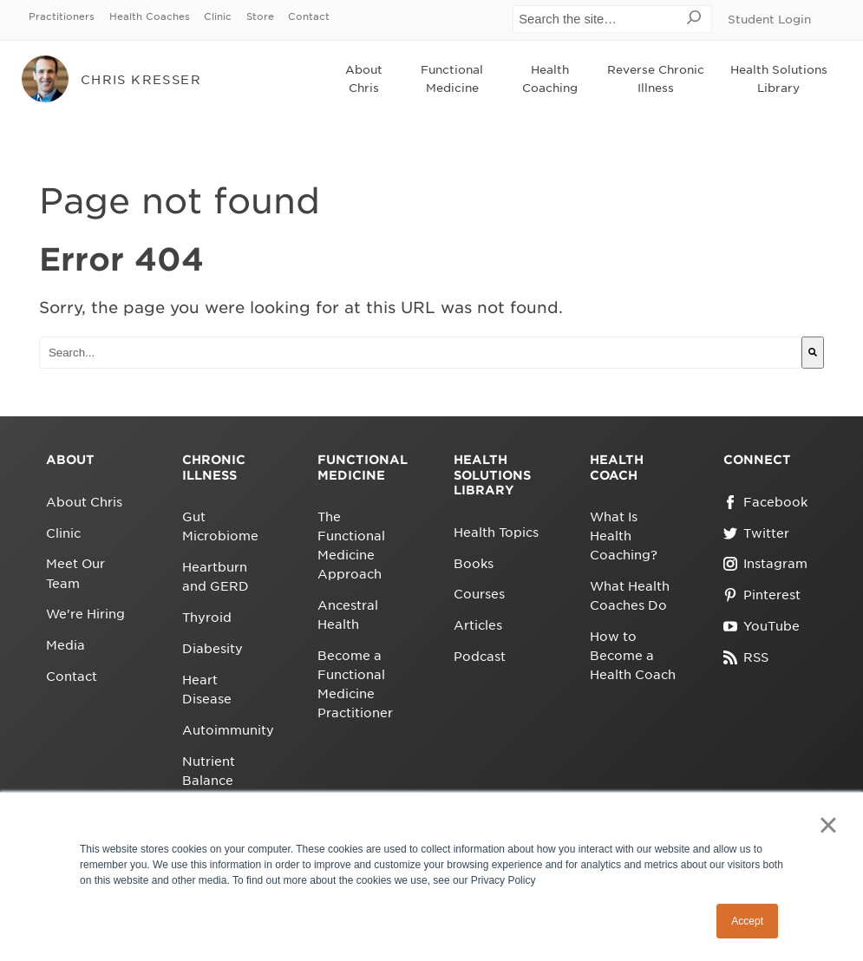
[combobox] (420, 353)
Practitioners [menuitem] (62, 16)
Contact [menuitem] (309, 16)
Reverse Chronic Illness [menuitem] (655, 79)
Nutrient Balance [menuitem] (208, 771)
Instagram (765, 564)
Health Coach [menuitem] (617, 467)
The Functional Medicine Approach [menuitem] (351, 545)
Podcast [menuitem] (480, 657)
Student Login (769, 19)
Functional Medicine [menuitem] (452, 79)
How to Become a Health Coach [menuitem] (633, 656)
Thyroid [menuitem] (207, 617)
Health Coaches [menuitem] (149, 16)
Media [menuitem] (65, 645)
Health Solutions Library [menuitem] (778, 79)
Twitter (756, 533)
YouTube (761, 626)
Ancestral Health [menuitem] (347, 614)
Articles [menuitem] (478, 625)
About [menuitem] (70, 460)
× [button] (828, 825)
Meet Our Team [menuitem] (75, 573)
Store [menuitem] (260, 16)
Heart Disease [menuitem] (207, 689)
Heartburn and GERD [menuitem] (215, 576)
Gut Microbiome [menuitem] (220, 526)
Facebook (765, 502)
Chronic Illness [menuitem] (213, 467)
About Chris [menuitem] (363, 79)
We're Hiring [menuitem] (85, 614)
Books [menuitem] (474, 564)
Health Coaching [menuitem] (550, 79)
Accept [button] (747, 921)
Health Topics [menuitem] (496, 532)
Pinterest (762, 595)
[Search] (812, 353)
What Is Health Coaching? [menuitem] (623, 536)
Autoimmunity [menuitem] (226, 730)
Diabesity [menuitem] (212, 649)
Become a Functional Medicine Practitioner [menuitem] (355, 684)
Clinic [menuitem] (218, 16)
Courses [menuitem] (479, 594)
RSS (745, 657)
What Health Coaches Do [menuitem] (630, 595)
